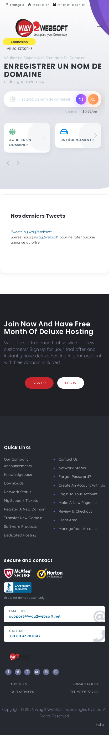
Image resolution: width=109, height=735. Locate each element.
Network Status (17, 491)
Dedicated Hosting (20, 535)
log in (70, 383)
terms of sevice (84, 692)
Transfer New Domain (23, 517)
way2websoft (47, 237)
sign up (39, 383)
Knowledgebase (18, 474)
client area (68, 520)
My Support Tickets (21, 500)
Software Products (20, 526)
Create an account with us (82, 485)
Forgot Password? (75, 476)
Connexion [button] (19, 42)
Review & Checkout (75, 511)
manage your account (78, 528)
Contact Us (68, 459)
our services (22, 692)
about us (19, 684)
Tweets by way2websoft (31, 232)
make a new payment (78, 502)
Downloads (14, 483)
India (100, 724)
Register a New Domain (24, 509)
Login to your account (78, 494)
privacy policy (85, 684)
